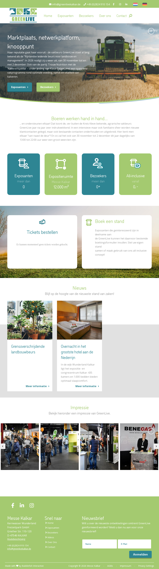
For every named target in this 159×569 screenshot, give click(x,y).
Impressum (125, 565)
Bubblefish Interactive (33, 565)
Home (48, 15)
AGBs (110, 565)
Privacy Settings (146, 565)
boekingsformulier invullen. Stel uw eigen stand (119, 244)
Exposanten (65, 15)
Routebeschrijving (16, 539)
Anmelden (140, 554)
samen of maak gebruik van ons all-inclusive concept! (121, 252)
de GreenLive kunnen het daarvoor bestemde (121, 238)
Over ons (105, 15)
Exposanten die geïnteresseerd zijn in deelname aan (117, 232)
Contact (121, 15)
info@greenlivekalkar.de (19, 548)
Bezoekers (86, 15)
